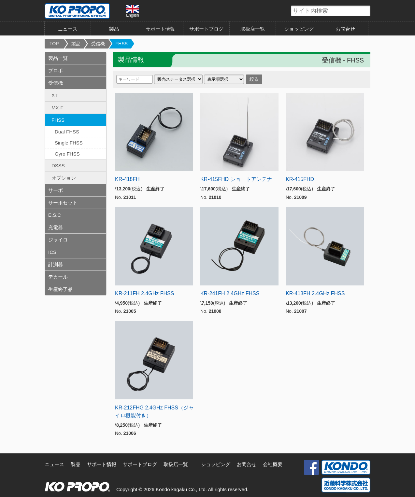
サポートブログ (206, 29)
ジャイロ (58, 239)
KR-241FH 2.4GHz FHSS (229, 293)
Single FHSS (69, 142)
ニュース (68, 29)
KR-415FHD (300, 179)
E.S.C (54, 215)
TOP (54, 43)
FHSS (122, 43)
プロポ (55, 70)
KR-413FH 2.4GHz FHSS (315, 293)
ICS (52, 252)
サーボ (55, 190)
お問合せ (345, 29)
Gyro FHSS (67, 154)
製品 (114, 29)
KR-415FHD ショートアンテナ (236, 179)
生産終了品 (60, 289)
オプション (63, 178)
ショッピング (299, 29)
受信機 (98, 43)
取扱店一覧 (252, 29)
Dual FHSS (67, 131)
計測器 (55, 264)
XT (54, 95)
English (132, 11)
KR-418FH (127, 179)
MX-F (57, 107)
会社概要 (272, 464)
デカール (58, 277)
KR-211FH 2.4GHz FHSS (144, 293)
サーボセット (63, 202)
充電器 (55, 227)
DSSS (58, 165)
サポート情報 (160, 29)
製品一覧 (58, 58)
